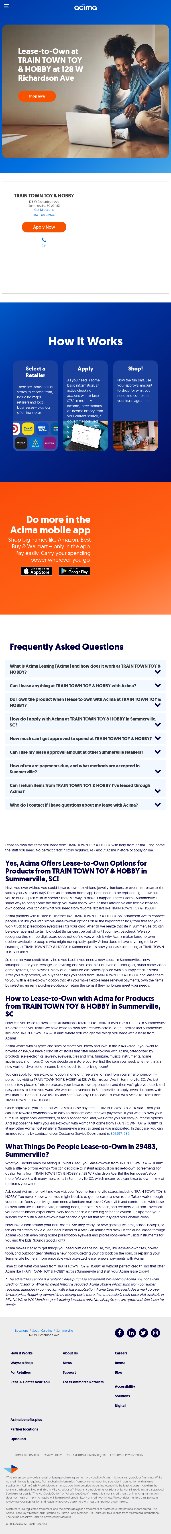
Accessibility (125, 1386)
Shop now (37, 96)
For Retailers (20, 1372)
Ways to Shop (21, 1362)
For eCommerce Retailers (83, 1382)
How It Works (21, 1353)
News (67, 1362)
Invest (120, 1362)
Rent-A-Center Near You (30, 1382)
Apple (37, 572)
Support (69, 1372)
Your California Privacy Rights (86, 1455)
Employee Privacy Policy (126, 1455)
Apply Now (44, 227)
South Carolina (42, 1331)
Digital (120, 1405)
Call (44, 242)
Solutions (122, 1396)
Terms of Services (27, 1455)
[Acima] (85, 9)
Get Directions (44, 210)
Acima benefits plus (26, 1419)
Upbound (18, 1439)
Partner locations (24, 1429)
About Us (70, 1353)
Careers (121, 1353)
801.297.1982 (120, 1133)
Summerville (64, 1331)
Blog (118, 1372)
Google (75, 572)
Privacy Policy (52, 1455)
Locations (21, 1331)
